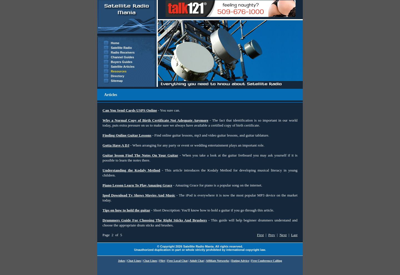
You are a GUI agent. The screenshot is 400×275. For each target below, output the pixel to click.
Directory (117, 76)
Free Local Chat (177, 260)
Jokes (121, 260)
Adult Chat (197, 260)
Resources (118, 71)
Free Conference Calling (266, 260)
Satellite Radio (121, 47)
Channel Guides (122, 57)
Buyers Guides (121, 62)
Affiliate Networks (217, 260)
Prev (271, 235)
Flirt (162, 260)
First (260, 235)
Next (283, 235)
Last (294, 235)
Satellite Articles (122, 66)
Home (115, 43)
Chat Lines (134, 260)
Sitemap (117, 80)
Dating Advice (240, 260)
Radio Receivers (123, 52)
